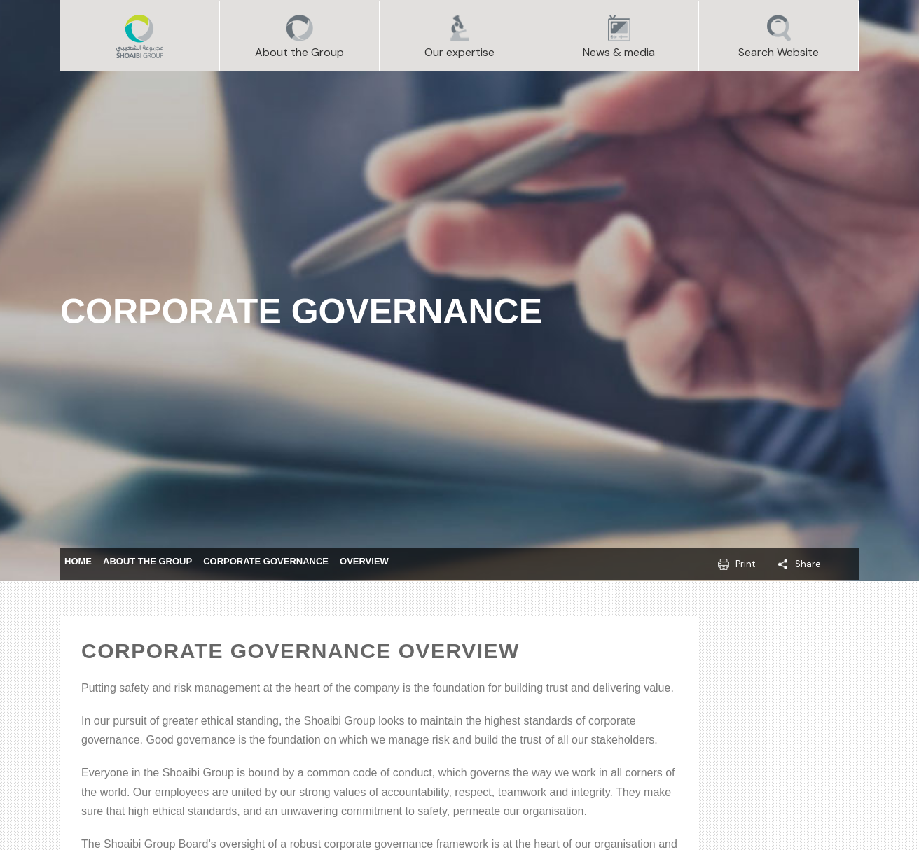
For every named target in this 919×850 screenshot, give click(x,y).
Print (745, 564)
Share (808, 564)
